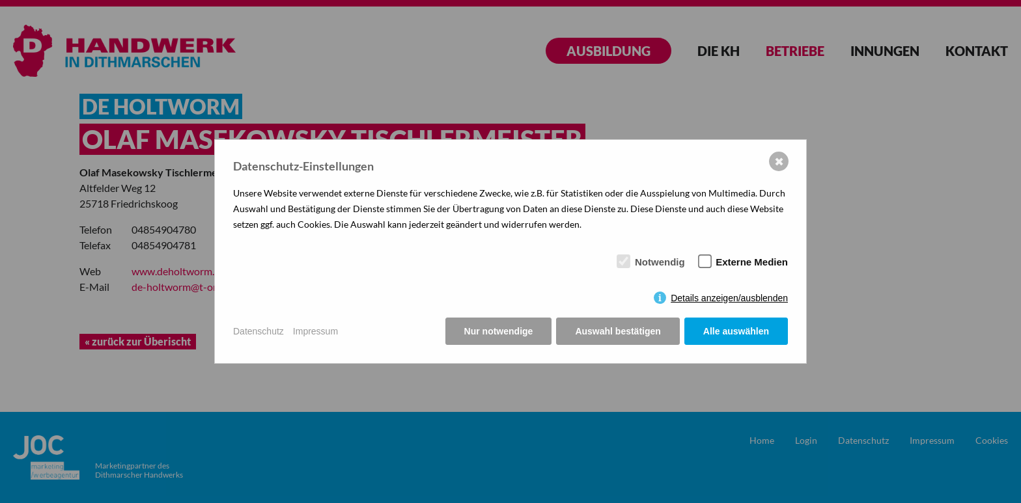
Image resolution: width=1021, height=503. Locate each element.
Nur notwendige (498, 331)
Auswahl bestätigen (617, 331)
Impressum (315, 331)
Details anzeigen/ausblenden (729, 298)
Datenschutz (258, 331)
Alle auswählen (736, 331)
